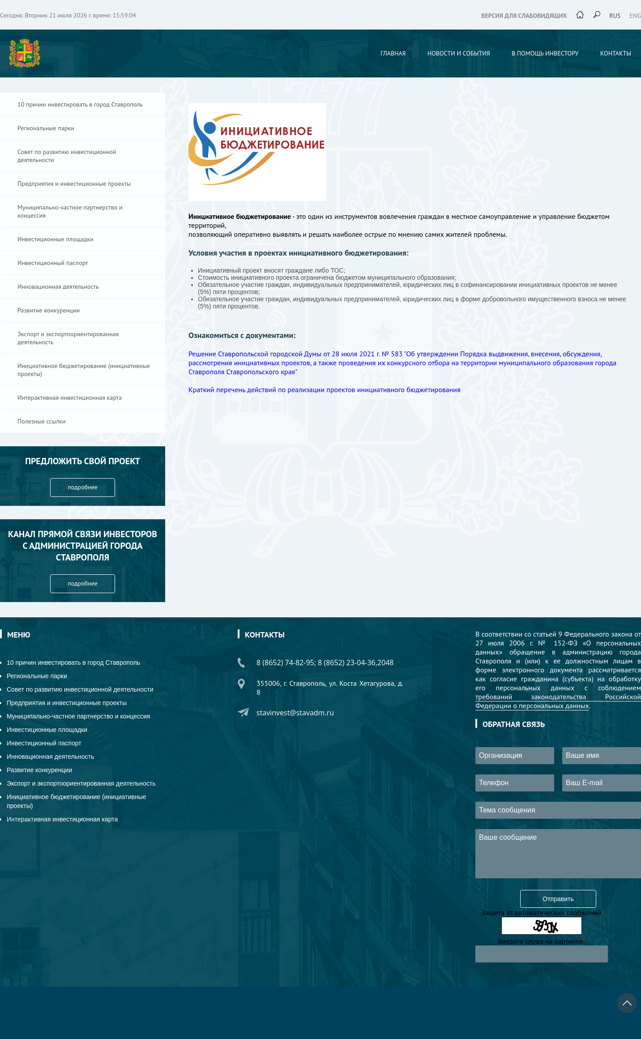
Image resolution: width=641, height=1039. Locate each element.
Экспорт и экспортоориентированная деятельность (68, 338)
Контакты (615, 53)
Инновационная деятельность (58, 286)
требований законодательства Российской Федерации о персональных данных (558, 701)
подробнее (83, 487)
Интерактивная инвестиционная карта (69, 397)
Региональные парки (45, 128)
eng (635, 16)
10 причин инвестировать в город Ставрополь (80, 104)
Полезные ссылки (41, 421)
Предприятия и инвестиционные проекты (74, 184)
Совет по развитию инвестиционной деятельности (66, 156)
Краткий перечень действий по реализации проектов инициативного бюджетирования (324, 389)
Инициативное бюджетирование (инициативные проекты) (83, 370)
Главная (393, 53)
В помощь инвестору (545, 53)
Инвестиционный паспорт (52, 263)
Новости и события (458, 53)
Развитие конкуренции (48, 310)
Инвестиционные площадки (55, 239)
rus (614, 16)
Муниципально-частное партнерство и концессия (70, 211)
